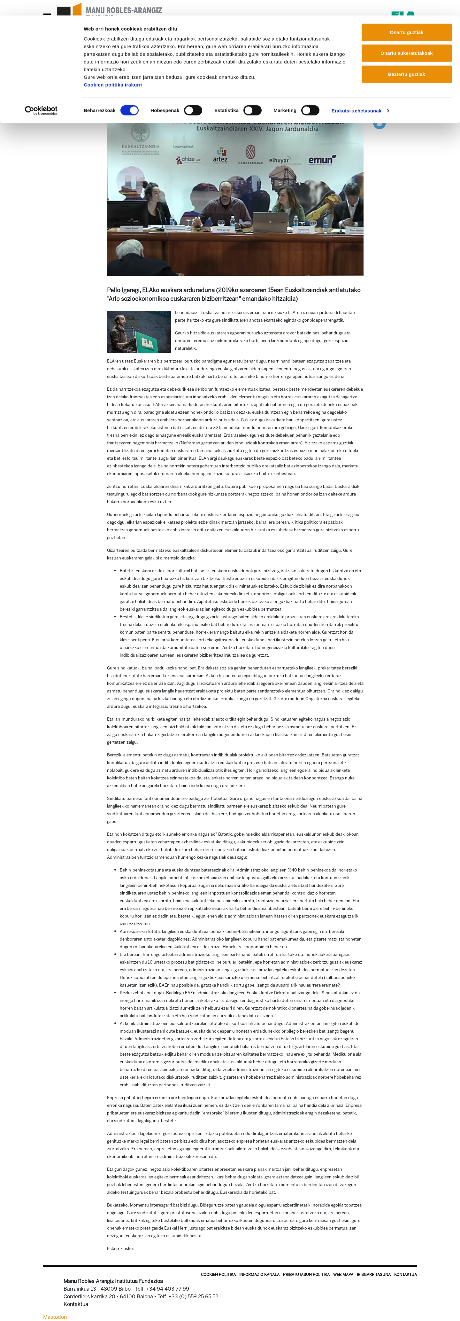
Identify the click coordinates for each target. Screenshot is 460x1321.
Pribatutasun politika (306, 1274)
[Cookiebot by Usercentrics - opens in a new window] (41, 95)
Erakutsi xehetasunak (356, 95)
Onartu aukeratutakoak (406, 38)
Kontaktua (405, 1274)
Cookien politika (218, 1274)
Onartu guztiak (406, 17)
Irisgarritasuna (374, 1274)
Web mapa (343, 1274)
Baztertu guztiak (406, 58)
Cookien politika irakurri (113, 69)
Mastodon (55, 1317)
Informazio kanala (259, 1274)
